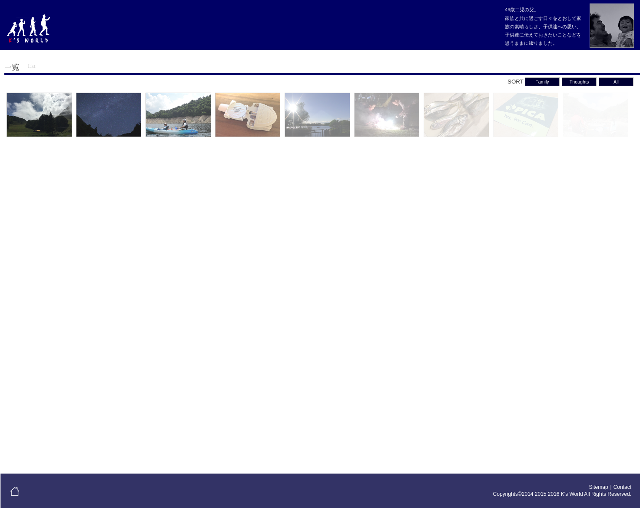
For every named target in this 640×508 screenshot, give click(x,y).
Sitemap (598, 487)
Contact (622, 487)
